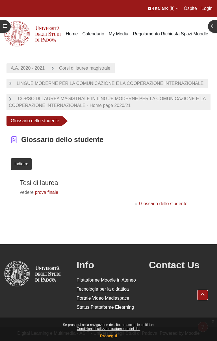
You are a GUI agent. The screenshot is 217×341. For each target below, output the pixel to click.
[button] (163, 8)
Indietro (21, 164)
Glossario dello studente (163, 203)
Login (206, 8)
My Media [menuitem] (118, 33)
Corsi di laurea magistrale (84, 68)
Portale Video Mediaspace (103, 298)
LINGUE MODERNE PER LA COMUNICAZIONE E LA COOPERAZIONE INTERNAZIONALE (110, 83)
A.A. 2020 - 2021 (28, 68)
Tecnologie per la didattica (103, 289)
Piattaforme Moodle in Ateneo (106, 280)
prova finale (46, 192)
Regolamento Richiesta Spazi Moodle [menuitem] (170, 33)
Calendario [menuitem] (93, 33)
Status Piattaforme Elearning (105, 307)
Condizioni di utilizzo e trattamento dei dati (108, 329)
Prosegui (108, 336)
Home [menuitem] (72, 33)
